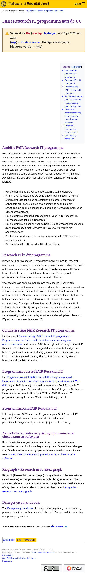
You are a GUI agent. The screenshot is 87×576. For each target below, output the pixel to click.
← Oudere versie (29, 42)
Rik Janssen (57, 526)
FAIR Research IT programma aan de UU (45, 11)
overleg (37, 33)
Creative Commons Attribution (43, 552)
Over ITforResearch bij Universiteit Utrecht (19, 558)
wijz (13, 42)
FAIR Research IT (26, 540)
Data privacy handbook (20, 508)
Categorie (8, 539)
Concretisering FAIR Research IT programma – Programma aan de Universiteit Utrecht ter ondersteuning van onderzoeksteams (36, 340)
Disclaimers (7, 561)
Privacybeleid (7, 555)
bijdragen (50, 33)
